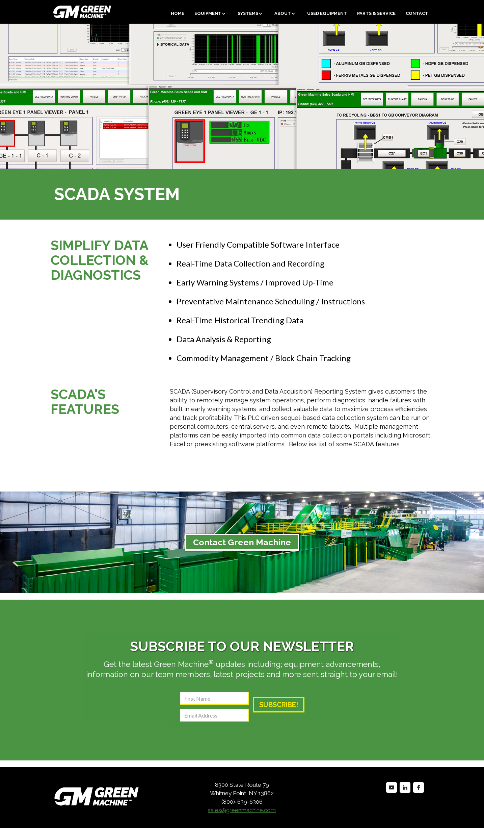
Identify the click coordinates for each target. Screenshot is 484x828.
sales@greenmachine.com (242, 810)
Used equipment (327, 13)
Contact (417, 13)
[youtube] (391, 787)
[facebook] (418, 787)
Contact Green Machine (242, 542)
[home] (57, 12)
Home (177, 13)
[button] (211, 13)
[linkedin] (405, 787)
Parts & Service (376, 13)
